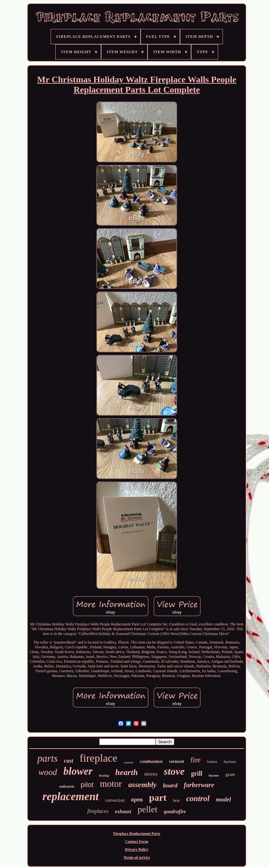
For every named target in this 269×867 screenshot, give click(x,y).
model (223, 799)
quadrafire (175, 811)
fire (195, 760)
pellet (147, 809)
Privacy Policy (136, 849)
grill (197, 773)
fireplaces (97, 811)
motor (111, 784)
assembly (142, 784)
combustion (151, 761)
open (137, 799)
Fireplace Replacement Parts (136, 833)
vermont (176, 761)
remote (129, 762)
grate (230, 774)
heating (104, 775)
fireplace (98, 758)
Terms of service (136, 857)
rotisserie (66, 786)
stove (174, 771)
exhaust (123, 811)
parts (48, 758)
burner (214, 775)
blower (78, 771)
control (198, 798)
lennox (212, 761)
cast (68, 761)
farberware (199, 785)
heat (176, 800)
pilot (87, 785)
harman (230, 761)
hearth (126, 772)
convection (114, 800)
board (170, 785)
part (158, 797)
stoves (150, 774)
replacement (70, 796)
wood (47, 772)
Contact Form (136, 841)
